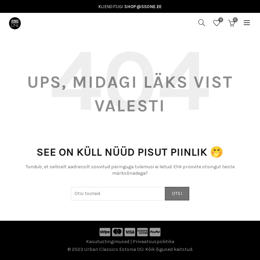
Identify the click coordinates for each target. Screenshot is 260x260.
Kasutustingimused (107, 241)
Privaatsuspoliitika (153, 241)
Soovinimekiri (220, 20)
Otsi (177, 193)
